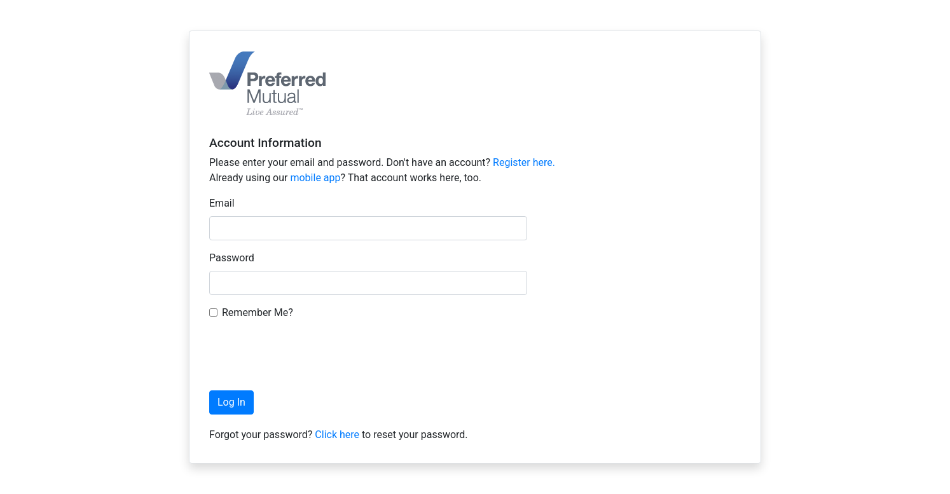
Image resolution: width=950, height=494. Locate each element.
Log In (231, 402)
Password (231, 258)
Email (222, 203)
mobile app (315, 178)
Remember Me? (257, 312)
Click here (337, 435)
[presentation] (306, 355)
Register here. (524, 162)
